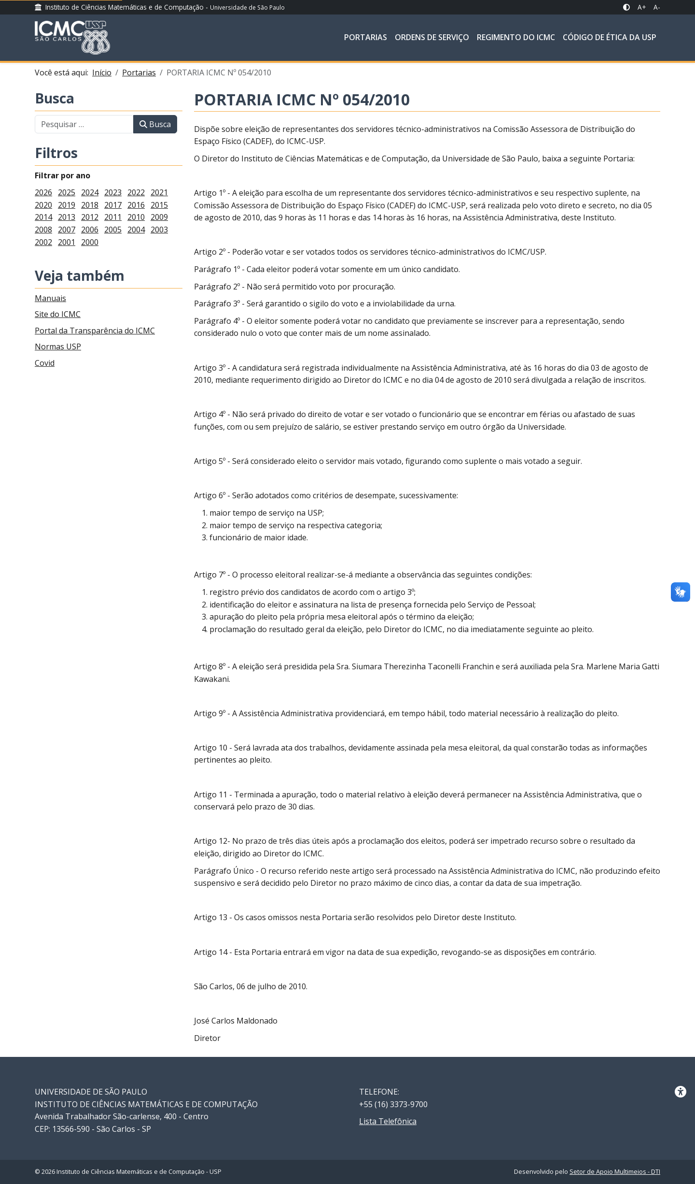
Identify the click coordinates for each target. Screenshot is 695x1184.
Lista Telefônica (388, 1121)
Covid (45, 363)
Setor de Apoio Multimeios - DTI (615, 1172)
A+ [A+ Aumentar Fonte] (642, 7)
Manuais (50, 298)
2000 (89, 242)
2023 (113, 192)
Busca (54, 98)
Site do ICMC (58, 314)
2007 (66, 229)
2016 (136, 205)
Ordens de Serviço (432, 37)
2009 (159, 217)
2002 (43, 242)
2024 (89, 192)
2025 (66, 192)
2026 (43, 192)
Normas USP (58, 346)
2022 (136, 192)
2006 (89, 229)
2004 (136, 229)
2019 (66, 205)
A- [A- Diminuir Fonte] (656, 7)
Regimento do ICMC (516, 37)
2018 (89, 205)
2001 (66, 242)
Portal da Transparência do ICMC (95, 330)
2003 (159, 229)
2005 (113, 229)
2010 (136, 217)
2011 (113, 217)
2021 (159, 192)
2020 (43, 205)
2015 (159, 205)
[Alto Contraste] (626, 7)
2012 (89, 217)
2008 (43, 229)
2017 (113, 205)
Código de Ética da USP (609, 37)
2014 (43, 217)
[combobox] (84, 124)
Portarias (365, 37)
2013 (66, 217)
